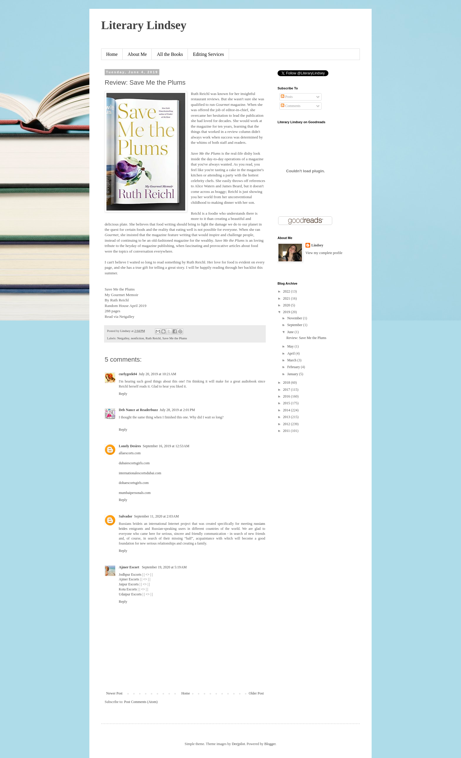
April (291, 353)
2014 (287, 410)
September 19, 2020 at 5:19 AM (164, 567)
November (295, 318)
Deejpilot (238, 744)
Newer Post (114, 693)
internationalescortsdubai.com (140, 473)
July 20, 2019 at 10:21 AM (157, 374)
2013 (287, 417)
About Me (137, 54)
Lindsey (317, 245)
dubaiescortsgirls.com (134, 463)
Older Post (256, 693)
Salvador (125, 516)
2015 (287, 403)
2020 (287, 305)
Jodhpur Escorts (130, 574)
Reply (123, 394)
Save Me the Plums (174, 338)
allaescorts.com (130, 453)
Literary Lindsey (143, 25)
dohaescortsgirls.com (134, 483)
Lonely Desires (130, 446)
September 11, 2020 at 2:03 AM (156, 516)
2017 (287, 390)
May (291, 346)
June (291, 332)
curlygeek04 (128, 374)
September (295, 325)
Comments (290, 106)
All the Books (170, 54)
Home (112, 54)
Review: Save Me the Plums (306, 338)
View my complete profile (324, 253)
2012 (287, 424)
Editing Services (208, 54)
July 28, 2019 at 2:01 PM (177, 410)
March (292, 360)
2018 (287, 382)
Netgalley (123, 338)
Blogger (269, 744)
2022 (287, 291)
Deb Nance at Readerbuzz (138, 410)
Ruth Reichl (153, 338)
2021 (287, 298)
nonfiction (137, 338)
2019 (287, 312)
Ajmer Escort (129, 567)
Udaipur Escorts (130, 594)
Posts (287, 97)
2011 (287, 431)
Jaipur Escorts (129, 584)
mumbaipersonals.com (135, 493)
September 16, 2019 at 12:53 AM (166, 446)
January (293, 374)
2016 (287, 396)
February (294, 367)
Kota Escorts (128, 589)
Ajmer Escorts (129, 579)
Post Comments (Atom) (141, 702)
